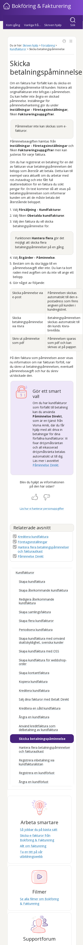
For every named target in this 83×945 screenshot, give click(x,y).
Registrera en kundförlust (37, 773)
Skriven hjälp (53, 25)
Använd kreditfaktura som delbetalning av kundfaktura (38, 728)
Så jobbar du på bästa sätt (38, 829)
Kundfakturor (18, 49)
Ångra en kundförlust (33, 782)
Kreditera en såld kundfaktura (39, 708)
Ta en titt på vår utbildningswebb (31, 854)
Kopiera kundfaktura (33, 681)
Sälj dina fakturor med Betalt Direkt (44, 699)
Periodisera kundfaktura (36, 630)
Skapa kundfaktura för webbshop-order (43, 662)
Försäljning (48, 45)
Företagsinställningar (32, 542)
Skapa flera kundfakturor (36, 621)
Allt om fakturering (33, 846)
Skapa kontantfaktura (34, 673)
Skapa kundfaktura (32, 581)
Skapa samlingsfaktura (35, 612)
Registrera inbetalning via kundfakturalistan (36, 762)
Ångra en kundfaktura (34, 717)
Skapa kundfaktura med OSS (39, 651)
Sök (72, 25)
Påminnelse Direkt (45, 465)
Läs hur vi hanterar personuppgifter (42, 508)
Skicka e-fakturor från (37, 837)
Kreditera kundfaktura (33, 537)
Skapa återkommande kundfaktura (43, 590)
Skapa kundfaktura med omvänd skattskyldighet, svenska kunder (42, 640)
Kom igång (13, 25)
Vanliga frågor (33, 25)
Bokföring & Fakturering (41, 5)
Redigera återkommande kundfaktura (36, 601)
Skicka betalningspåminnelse (42, 739)
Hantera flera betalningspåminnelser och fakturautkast (44, 749)
